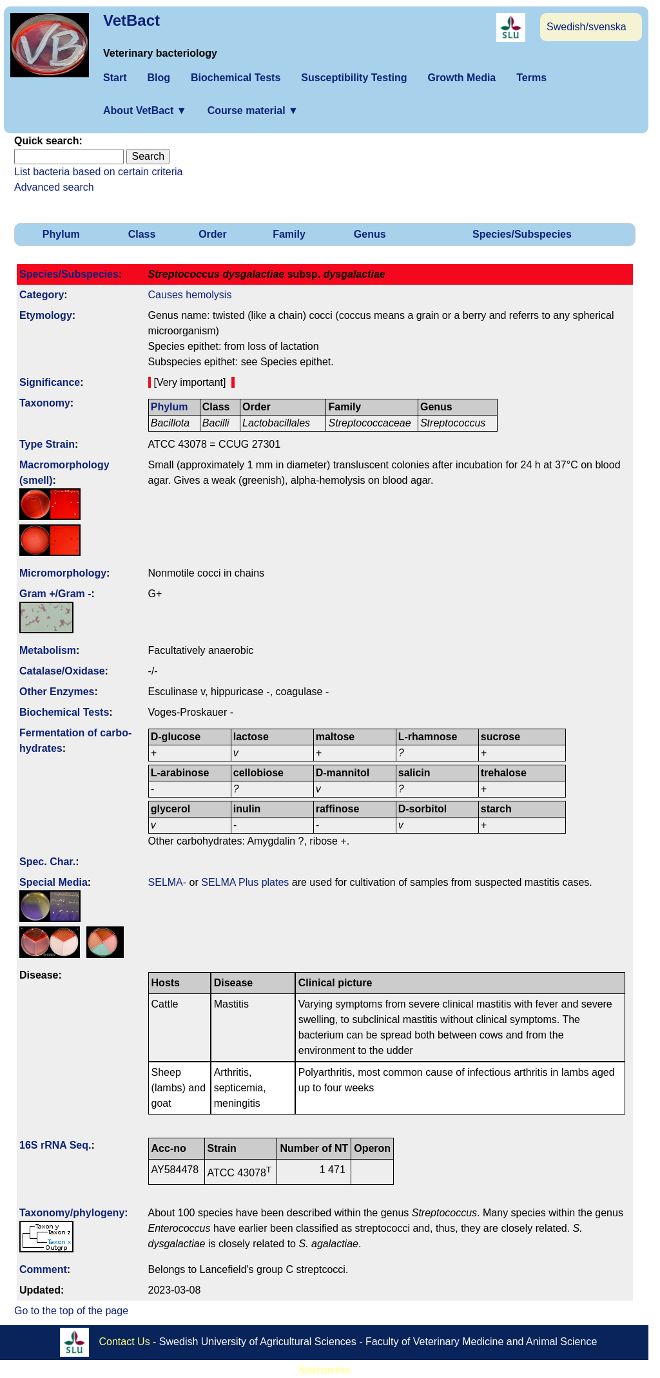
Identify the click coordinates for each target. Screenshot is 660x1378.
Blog (158, 77)
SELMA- (167, 882)
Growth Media (461, 77)
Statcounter (324, 1369)
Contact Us (124, 1340)
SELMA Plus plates (245, 882)
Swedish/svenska (586, 26)
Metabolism (47, 650)
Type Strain (47, 444)
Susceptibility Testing (354, 77)
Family (289, 234)
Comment (43, 1269)
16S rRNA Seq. (55, 1145)
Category (41, 294)
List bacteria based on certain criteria (98, 171)
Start (114, 77)
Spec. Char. (47, 861)
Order (213, 234)
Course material (253, 110)
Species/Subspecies (522, 234)
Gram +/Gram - (55, 593)
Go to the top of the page (71, 1310)
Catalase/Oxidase (62, 670)
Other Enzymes (56, 691)
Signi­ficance (49, 382)
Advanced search (54, 187)
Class (142, 234)
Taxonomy (44, 402)
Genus (370, 234)
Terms (531, 77)
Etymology (45, 315)
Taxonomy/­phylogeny (71, 1212)
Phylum (61, 234)
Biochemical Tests (235, 77)
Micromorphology (62, 573)
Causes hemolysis (190, 294)
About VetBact (145, 110)
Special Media (53, 882)
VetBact (131, 20)
